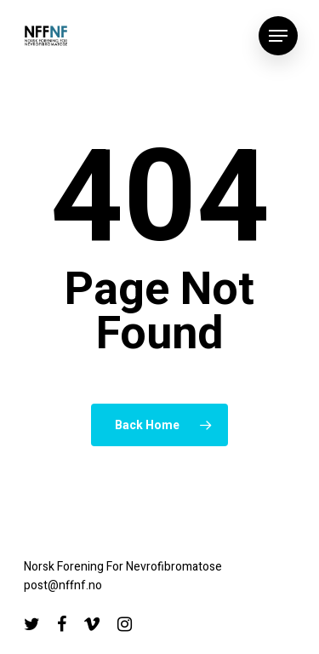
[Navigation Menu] (278, 35)
